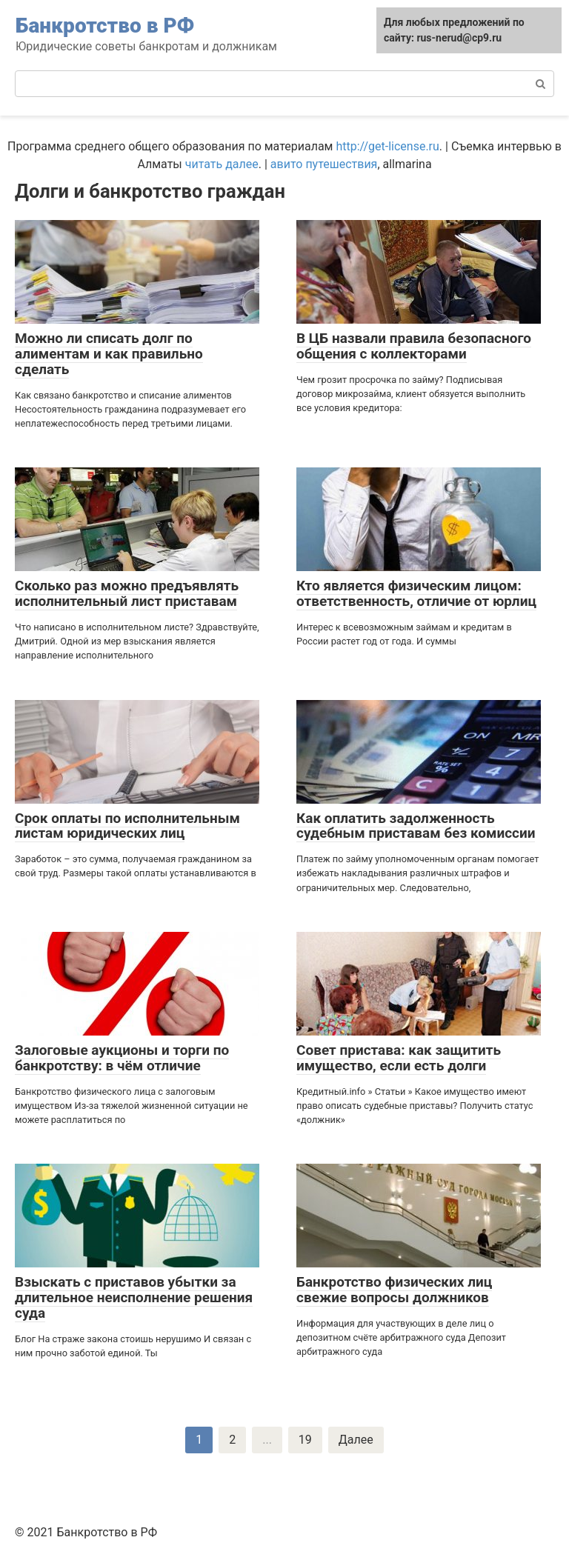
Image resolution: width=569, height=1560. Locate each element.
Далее (356, 1440)
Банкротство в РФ (105, 25)
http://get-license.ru (387, 146)
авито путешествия (324, 164)
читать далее (222, 164)
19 (305, 1440)
